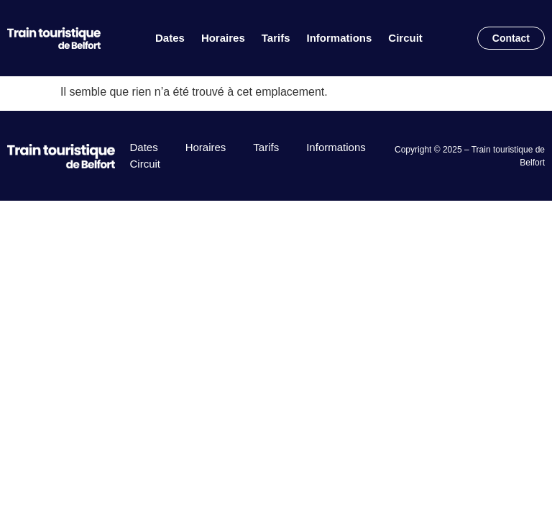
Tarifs (276, 38)
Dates (170, 38)
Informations (339, 38)
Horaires (223, 38)
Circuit (405, 38)
